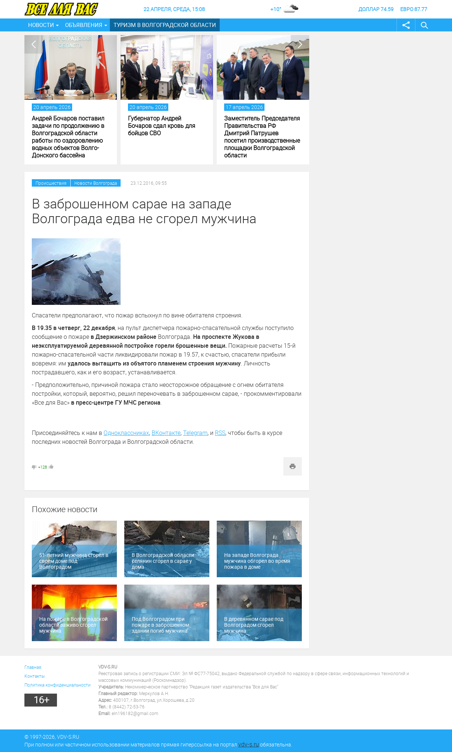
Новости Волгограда (95, 183)
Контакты (34, 676)
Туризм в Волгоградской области (165, 24)
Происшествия (51, 183)
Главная (32, 667)
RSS (220, 433)
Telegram (195, 433)
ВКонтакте (166, 433)
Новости (41, 24)
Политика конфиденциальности (57, 685)
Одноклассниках (126, 433)
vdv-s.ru (248, 744)
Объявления (83, 24)
